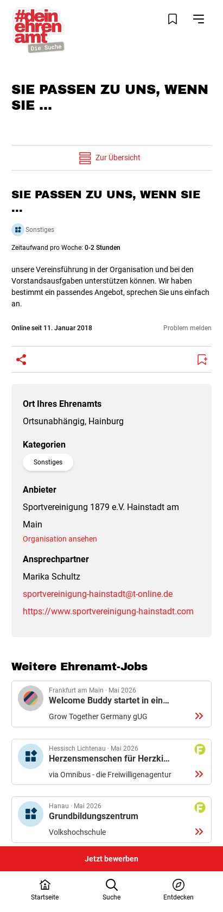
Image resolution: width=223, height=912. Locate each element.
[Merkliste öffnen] (173, 19)
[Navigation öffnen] (199, 19)
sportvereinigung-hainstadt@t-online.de (98, 594)
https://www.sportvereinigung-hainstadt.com (108, 611)
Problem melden (187, 328)
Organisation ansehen (60, 538)
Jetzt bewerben (111, 858)
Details (111, 704)
